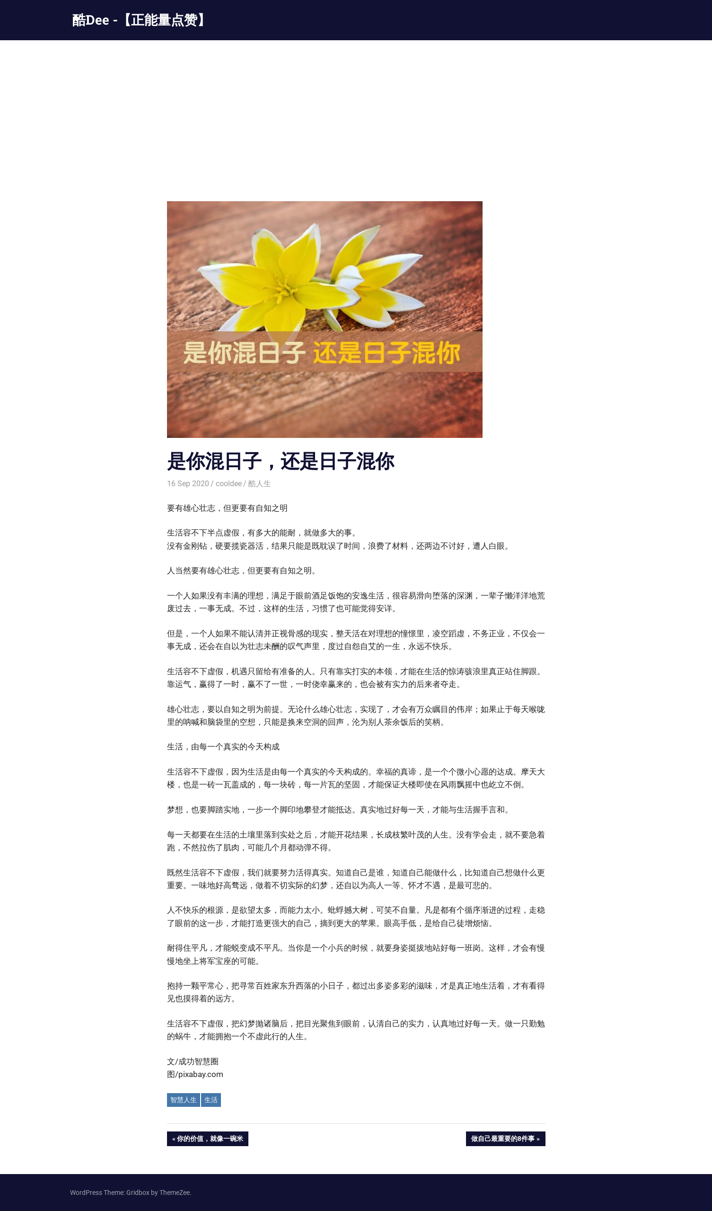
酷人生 (259, 483)
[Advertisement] (356, 111)
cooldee (229, 483)
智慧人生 (183, 1100)
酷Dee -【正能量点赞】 (141, 19)
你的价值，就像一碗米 (209, 1139)
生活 (211, 1100)
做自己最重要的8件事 (503, 1139)
